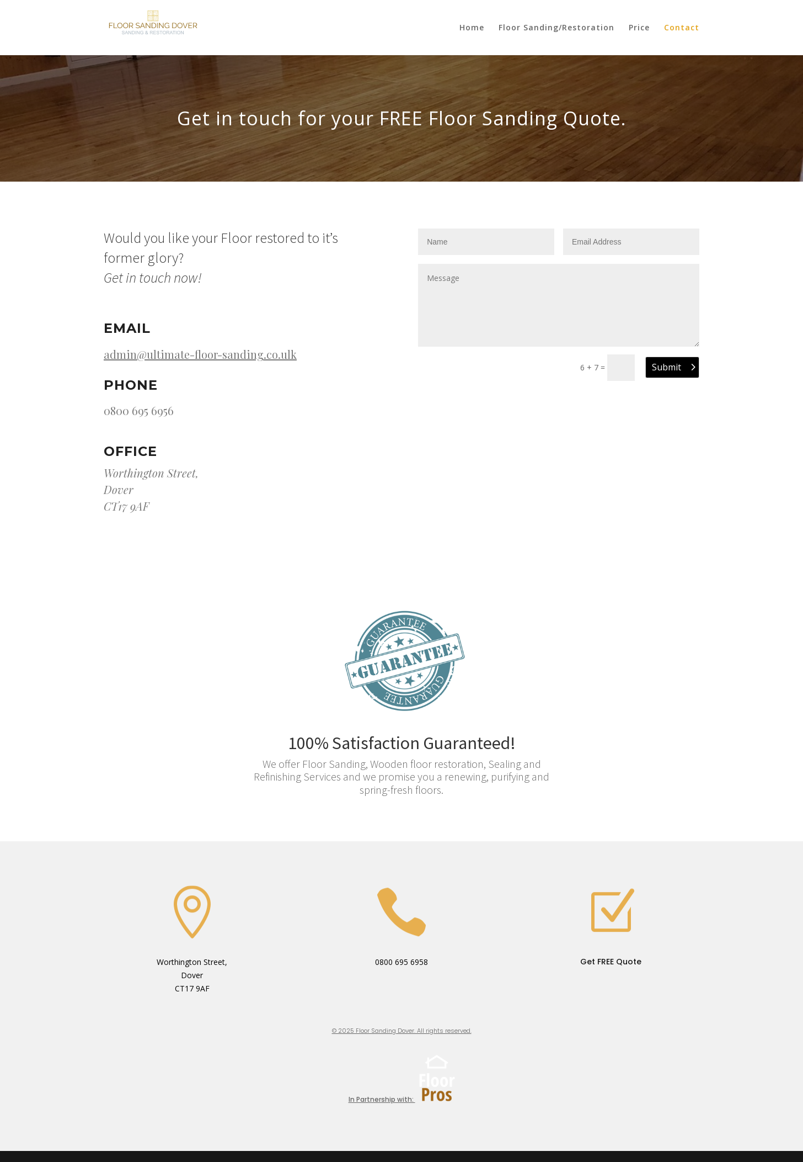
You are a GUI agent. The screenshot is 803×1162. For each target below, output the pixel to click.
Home (471, 28)
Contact (681, 28)
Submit (666, 367)
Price (639, 28)
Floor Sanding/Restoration (556, 28)
